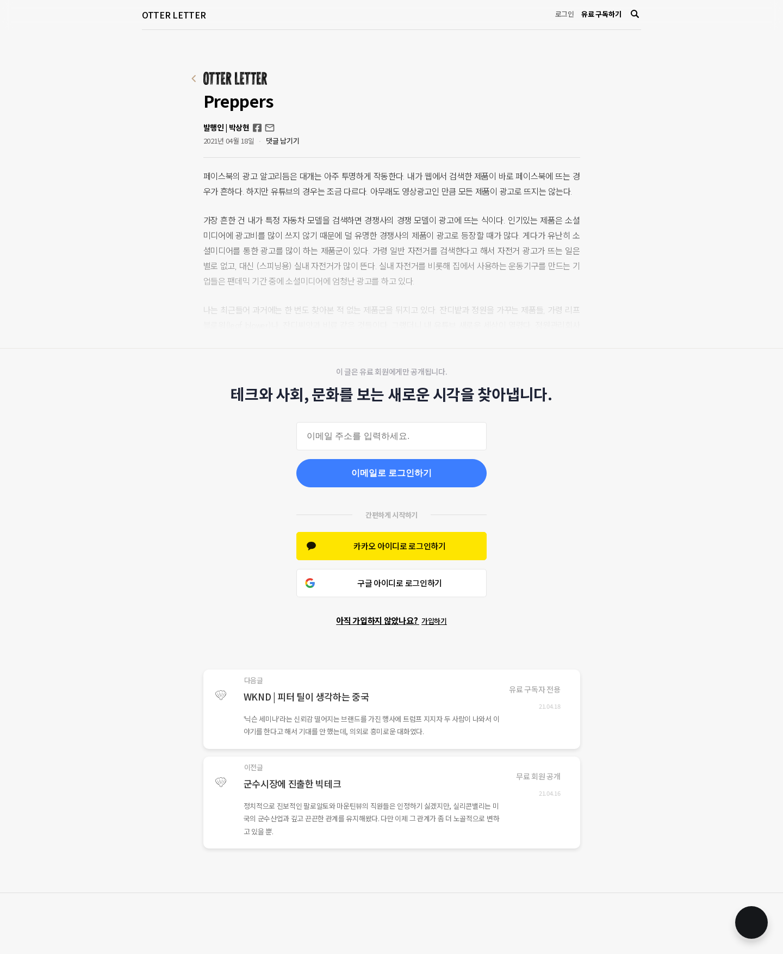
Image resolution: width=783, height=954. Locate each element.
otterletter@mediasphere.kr (269, 127)
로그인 (564, 14)
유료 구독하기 (601, 14)
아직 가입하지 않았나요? (391, 620)
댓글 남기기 (282, 140)
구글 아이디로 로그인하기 (399, 582)
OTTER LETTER (174, 14)
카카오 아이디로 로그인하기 (399, 546)
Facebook (257, 127)
